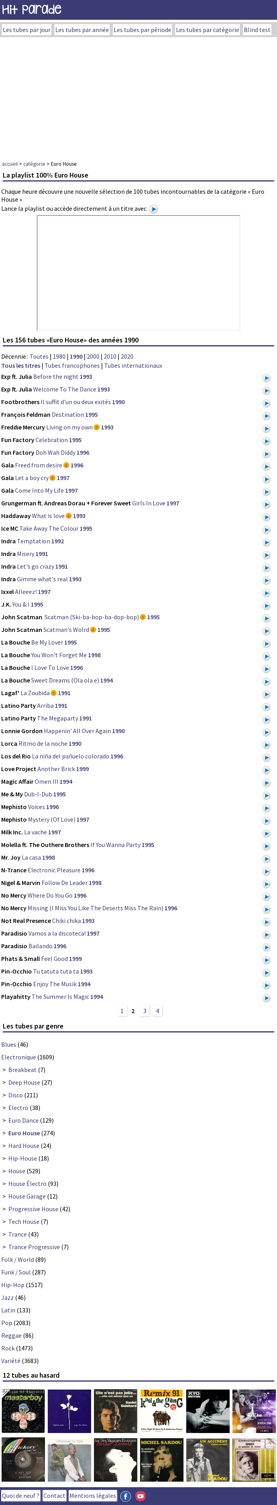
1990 (76, 356)
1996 (83, 452)
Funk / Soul (16, 1272)
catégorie (34, 163)
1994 (106, 680)
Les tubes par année (82, 30)
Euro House (24, 1133)
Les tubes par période (142, 30)
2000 (93, 356)
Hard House (23, 1146)
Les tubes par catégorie (207, 30)
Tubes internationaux (133, 365)
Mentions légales (92, 1495)
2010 (110, 356)
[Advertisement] (138, 96)
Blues (8, 1044)
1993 (86, 376)
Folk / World (17, 1259)
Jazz (7, 1297)
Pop (6, 1323)
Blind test (257, 30)
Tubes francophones (72, 365)
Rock (8, 1348)
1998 (94, 655)
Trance (17, 1234)
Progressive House (33, 1209)
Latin (8, 1310)
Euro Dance (23, 1120)
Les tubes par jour (27, 30)
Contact (54, 1495)
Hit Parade (31, 9)
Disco (15, 1095)
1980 (59, 356)
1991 (42, 554)
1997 (63, 478)
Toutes (39, 356)
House (16, 1171)
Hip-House (22, 1158)
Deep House (24, 1082)
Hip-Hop (12, 1285)
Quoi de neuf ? (20, 1495)
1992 (57, 541)
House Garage (27, 1196)
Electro (18, 1108)
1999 (82, 769)
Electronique (18, 1057)
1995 (91, 414)
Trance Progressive (34, 1247)
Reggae (11, 1335)
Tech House (23, 1221)
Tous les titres (20, 365)
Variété (11, 1361)
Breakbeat (22, 1070)
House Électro (27, 1183)
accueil (10, 163)
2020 (127, 356)
